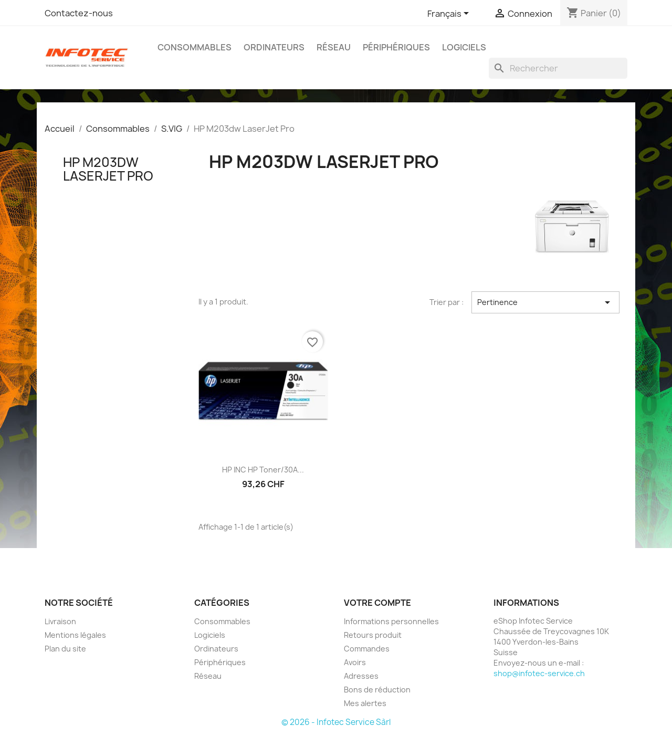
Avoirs (355, 662)
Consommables (195, 47)
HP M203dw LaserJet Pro (108, 169)
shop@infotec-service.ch (539, 673)
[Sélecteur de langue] (449, 14)
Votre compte (377, 602)
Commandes (367, 649)
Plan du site (65, 649)
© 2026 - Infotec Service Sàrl (336, 722)
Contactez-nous (79, 13)
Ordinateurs (274, 47)
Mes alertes (365, 703)
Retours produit (373, 635)
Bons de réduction (377, 690)
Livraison (60, 621)
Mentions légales (75, 635)
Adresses (361, 676)
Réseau (334, 47)
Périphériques (396, 47)
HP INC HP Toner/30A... (263, 470)
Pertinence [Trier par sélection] (545, 302)
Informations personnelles (391, 621)
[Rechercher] (558, 68)
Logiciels (464, 47)
